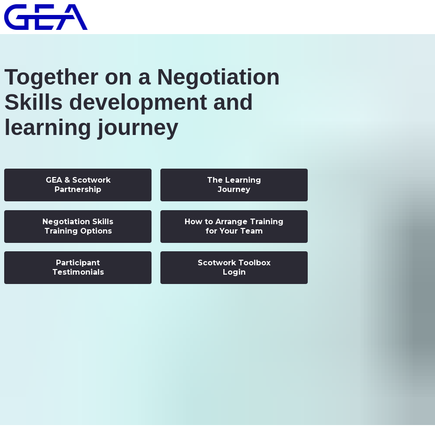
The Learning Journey (234, 185)
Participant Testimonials (78, 267)
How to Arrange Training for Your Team (234, 226)
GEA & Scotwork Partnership (78, 185)
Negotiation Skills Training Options (77, 226)
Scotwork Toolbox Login (234, 267)
